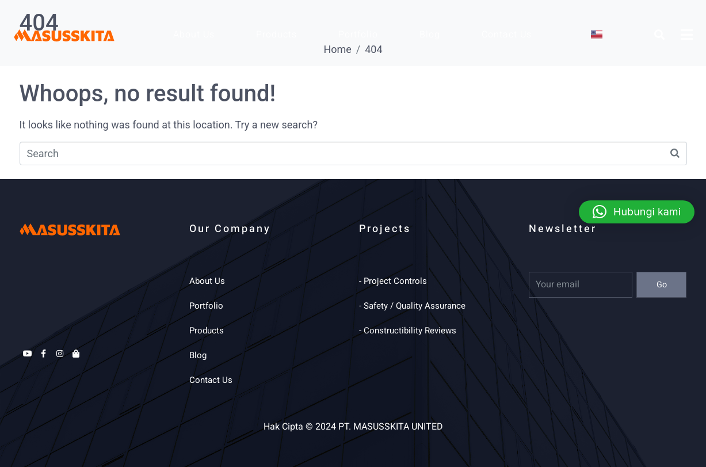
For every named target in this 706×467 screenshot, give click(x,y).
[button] (636, 211)
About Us (194, 34)
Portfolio (358, 34)
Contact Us (507, 34)
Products (276, 34)
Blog (429, 34)
